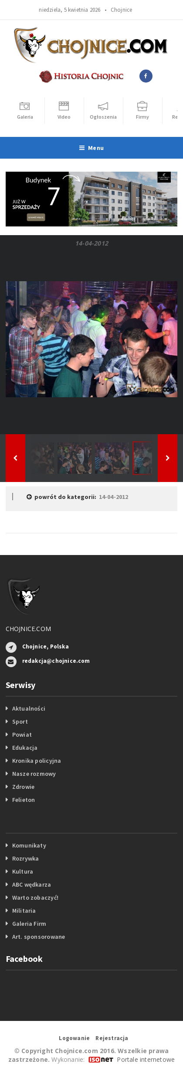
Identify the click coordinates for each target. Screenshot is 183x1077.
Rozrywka (25, 858)
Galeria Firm (29, 923)
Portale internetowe (146, 1059)
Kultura (22, 871)
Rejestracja (111, 1038)
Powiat (22, 734)
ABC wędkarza (31, 884)
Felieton (23, 800)
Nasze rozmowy (34, 774)
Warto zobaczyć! (35, 897)
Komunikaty (29, 845)
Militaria (24, 910)
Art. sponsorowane (38, 937)
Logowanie (74, 1038)
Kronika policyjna (36, 761)
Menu (91, 147)
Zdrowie (23, 787)
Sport (20, 721)
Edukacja (25, 747)
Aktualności (28, 708)
